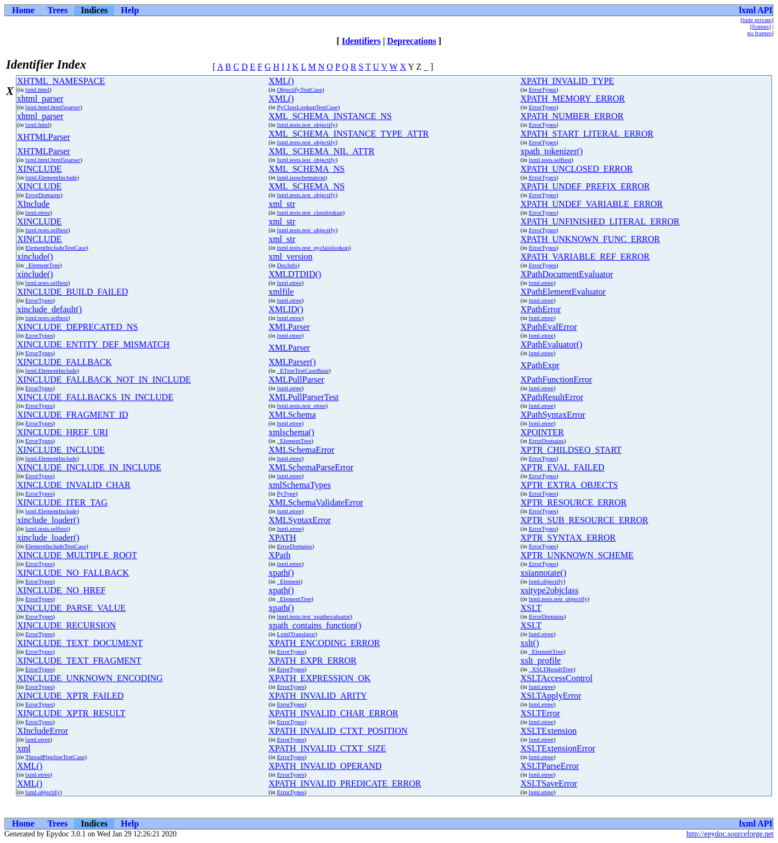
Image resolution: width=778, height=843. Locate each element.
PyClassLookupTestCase (307, 107)
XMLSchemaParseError (310, 467)
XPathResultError (551, 397)
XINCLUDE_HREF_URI (62, 432)
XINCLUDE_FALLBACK (64, 362)
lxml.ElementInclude (51, 177)
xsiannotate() (543, 572)
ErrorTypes (542, 89)
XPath (279, 555)
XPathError (540, 309)
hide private (756, 19)
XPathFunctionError (556, 379)
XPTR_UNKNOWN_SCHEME (576, 555)
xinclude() (35, 256)
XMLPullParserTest (303, 397)
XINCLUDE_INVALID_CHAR (74, 485)
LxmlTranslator (296, 634)
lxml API (756, 10)
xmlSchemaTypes (299, 485)
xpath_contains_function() (314, 625)
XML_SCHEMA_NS (306, 168)
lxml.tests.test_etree (301, 405)
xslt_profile (540, 660)
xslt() (529, 643)
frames (760, 26)
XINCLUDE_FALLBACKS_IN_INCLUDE (95, 397)
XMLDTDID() (294, 274)
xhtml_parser (40, 98)
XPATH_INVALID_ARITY (317, 695)
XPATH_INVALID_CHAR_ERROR (333, 713)
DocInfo (287, 265)
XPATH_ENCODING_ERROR (324, 643)
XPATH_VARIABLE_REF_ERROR (585, 256)
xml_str (281, 204)
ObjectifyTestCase (299, 89)
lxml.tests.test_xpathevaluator (314, 616)
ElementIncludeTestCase (55, 247)
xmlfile (281, 291)
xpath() (281, 572)
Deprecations (411, 41)
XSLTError (540, 713)
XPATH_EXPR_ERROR (312, 660)
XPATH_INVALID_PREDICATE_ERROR (344, 783)
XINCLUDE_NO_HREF (61, 590)
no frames (759, 33)
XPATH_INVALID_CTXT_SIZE (327, 748)
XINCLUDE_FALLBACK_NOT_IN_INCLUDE (104, 379)
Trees (58, 10)
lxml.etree (37, 212)
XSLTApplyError (550, 695)
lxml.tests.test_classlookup (310, 212)
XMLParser (289, 326)
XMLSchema (291, 414)
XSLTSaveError (548, 783)
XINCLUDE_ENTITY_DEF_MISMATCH (93, 344)
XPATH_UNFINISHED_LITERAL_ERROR (599, 221)
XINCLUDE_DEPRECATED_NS (77, 326)
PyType (286, 493)
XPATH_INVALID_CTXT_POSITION (337, 730)
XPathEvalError (548, 326)
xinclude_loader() (48, 520)
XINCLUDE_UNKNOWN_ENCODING (90, 678)
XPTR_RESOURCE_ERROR (573, 502)
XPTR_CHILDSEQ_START (570, 449)
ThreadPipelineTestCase (55, 757)
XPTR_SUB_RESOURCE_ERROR (584, 520)
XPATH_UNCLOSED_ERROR (576, 168)
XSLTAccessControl (556, 678)
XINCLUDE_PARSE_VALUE (71, 607)
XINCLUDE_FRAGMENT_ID (72, 414)
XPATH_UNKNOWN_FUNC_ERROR (590, 239)
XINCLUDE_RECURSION (66, 625)
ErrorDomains (42, 195)
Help (130, 10)
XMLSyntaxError (299, 520)
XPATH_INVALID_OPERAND (324, 766)
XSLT (531, 607)
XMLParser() (291, 362)
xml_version (290, 256)
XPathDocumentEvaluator (566, 274)
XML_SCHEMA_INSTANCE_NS (330, 116)
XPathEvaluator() (551, 344)
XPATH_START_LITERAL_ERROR (586, 133)
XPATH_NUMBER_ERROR (571, 116)
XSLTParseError (549, 766)
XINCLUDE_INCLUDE (61, 449)
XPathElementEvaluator (563, 291)
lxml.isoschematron (301, 177)
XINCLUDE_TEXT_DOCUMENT (80, 643)
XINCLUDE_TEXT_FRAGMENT (79, 660)
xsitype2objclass (549, 590)
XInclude (33, 204)
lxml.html (37, 89)
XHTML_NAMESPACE (61, 81)
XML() (281, 81)
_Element (289, 581)
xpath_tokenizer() (551, 151)
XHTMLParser (43, 137)
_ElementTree (42, 265)
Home (23, 10)
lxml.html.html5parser (52, 107)
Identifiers (361, 41)
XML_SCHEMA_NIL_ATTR (321, 151)
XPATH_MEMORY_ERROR (572, 98)
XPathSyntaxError (552, 414)
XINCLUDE (39, 168)
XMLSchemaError (301, 449)
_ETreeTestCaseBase (303, 370)
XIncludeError (42, 730)
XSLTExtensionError (557, 748)
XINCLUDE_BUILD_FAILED (72, 291)
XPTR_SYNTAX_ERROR (568, 537)
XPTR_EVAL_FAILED (562, 467)
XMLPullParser (296, 379)
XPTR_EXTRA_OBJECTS (569, 485)
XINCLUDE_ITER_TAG (62, 502)
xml (24, 748)
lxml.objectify (546, 581)
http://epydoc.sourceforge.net (730, 834)
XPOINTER (541, 432)
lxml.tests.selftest (550, 159)
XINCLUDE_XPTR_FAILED (70, 695)
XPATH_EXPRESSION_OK (319, 678)
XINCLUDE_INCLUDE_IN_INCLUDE (89, 467)
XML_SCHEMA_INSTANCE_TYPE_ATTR (348, 133)
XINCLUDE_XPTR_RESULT (71, 713)
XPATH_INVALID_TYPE (567, 81)
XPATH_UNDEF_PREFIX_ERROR (585, 186)
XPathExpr (539, 365)
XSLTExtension (548, 730)
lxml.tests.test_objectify (306, 124)
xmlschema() (291, 432)
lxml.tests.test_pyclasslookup (313, 247)
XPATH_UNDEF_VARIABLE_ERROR (591, 204)
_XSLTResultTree (551, 669)
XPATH (282, 537)
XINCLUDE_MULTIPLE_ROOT (77, 555)
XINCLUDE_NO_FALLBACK (73, 572)
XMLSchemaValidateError (315, 502)
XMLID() (285, 309)
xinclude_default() (49, 309)
